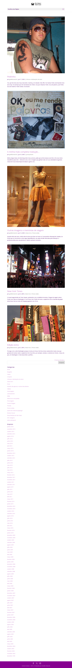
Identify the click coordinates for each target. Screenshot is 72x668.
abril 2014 (9, 446)
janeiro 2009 (10, 562)
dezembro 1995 (11, 656)
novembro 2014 (11, 429)
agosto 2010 (10, 516)
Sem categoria (11, 418)
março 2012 (10, 472)
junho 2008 (10, 578)
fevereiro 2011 (11, 501)
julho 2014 (9, 438)
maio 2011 (10, 494)
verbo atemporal (11, 420)
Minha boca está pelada (13, 398)
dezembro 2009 (11, 535)
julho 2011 (9, 489)
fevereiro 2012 (11, 475)
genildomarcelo (13, 79)
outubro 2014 (10, 431)
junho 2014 (10, 441)
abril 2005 (9, 641)
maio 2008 (10, 581)
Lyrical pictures (29, 154)
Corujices (9, 377)
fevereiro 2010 (11, 530)
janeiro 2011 (10, 504)
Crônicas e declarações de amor (34, 79)
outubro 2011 (10, 482)
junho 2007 (10, 605)
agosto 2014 (10, 436)
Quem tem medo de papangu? (15, 410)
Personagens (10, 401)
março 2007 (10, 610)
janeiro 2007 (10, 615)
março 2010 (10, 528)
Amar (8, 369)
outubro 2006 (10, 622)
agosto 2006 (10, 624)
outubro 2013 (10, 455)
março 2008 (10, 586)
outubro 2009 (10, 540)
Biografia (9, 372)
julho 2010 (9, 518)
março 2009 (10, 557)
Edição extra (13, 344)
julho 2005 (9, 636)
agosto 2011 (10, 487)
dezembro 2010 (11, 506)
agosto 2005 (10, 634)
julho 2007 (9, 603)
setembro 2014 (11, 434)
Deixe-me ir (29, 233)
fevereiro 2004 (11, 651)
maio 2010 (10, 523)
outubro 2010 (10, 511)
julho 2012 (9, 467)
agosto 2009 (10, 545)
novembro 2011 (11, 479)
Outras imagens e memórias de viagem (25, 230)
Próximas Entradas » (59, 360)
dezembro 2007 (11, 593)
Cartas (8, 374)
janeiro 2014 (10, 450)
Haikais (9, 389)
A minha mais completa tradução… (23, 151)
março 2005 (10, 644)
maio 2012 (10, 470)
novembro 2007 (11, 595)
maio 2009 (10, 552)
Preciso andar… (11, 408)
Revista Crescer (11, 413)
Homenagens (10, 391)
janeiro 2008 (10, 590)
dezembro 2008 (11, 564)
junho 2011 (10, 491)
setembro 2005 (11, 632)
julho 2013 (9, 460)
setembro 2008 (11, 571)
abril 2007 (9, 607)
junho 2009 (10, 549)
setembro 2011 (11, 484)
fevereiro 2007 (11, 612)
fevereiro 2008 (11, 588)
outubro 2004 (10, 648)
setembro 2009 (11, 542)
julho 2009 (9, 547)
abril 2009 (9, 554)
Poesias (9, 405)
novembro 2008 (11, 566)
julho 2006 (9, 627)
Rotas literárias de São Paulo (14, 415)
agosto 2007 (10, 600)
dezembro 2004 (11, 646)
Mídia (8, 396)
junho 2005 (10, 639)
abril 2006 (9, 629)
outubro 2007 (10, 598)
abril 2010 (9, 525)
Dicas (8, 384)
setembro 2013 (11, 458)
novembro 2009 (11, 537)
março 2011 (10, 499)
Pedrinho (11, 76)
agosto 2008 (10, 574)
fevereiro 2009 (11, 559)
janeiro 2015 (10, 426)
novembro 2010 (11, 508)
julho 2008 (9, 576)
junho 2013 (10, 463)
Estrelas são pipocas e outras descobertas (18, 386)
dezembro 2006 (11, 617)
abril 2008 (9, 583)
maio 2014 (10, 443)
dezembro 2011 (11, 477)
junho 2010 (10, 520)
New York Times (14, 291)
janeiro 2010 (10, 533)
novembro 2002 (11, 653)
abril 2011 (9, 496)
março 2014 (10, 448)
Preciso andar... (36, 233)
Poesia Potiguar (11, 403)
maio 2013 (10, 465)
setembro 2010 (11, 513)
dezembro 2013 (11, 453)
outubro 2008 (10, 569)
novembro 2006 (11, 619)
